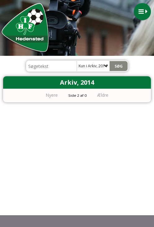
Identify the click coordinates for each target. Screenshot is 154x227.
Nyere (48, 95)
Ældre (107, 95)
